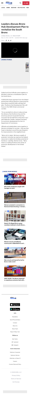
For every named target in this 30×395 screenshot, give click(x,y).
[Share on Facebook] (6, 40)
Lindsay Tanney (5, 35)
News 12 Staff (16, 35)
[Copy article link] (10, 40)
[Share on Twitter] (8, 40)
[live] (25, 3)
